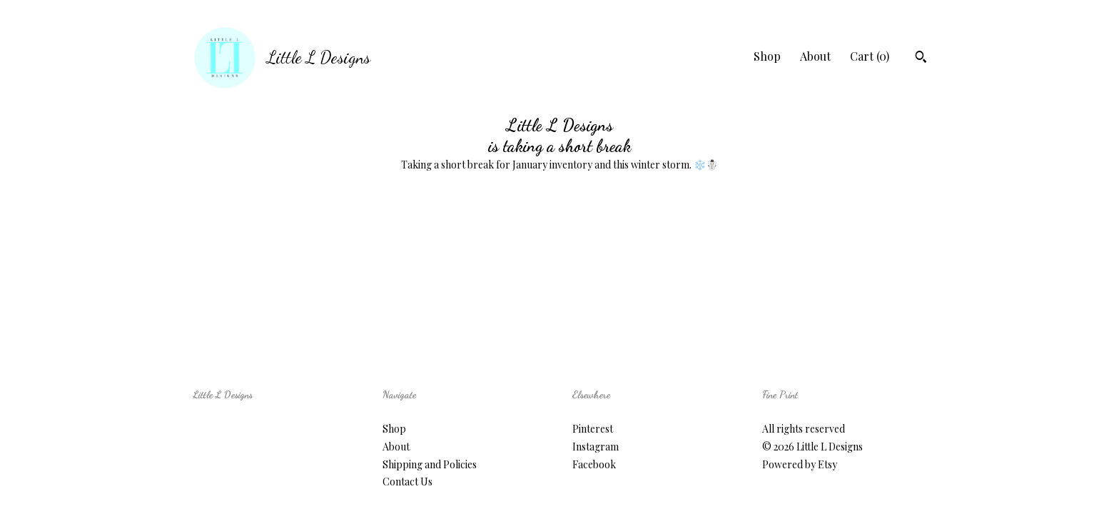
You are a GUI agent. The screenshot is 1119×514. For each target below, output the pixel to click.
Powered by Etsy (799, 464)
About (815, 56)
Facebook (594, 464)
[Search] (921, 58)
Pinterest (592, 428)
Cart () (869, 56)
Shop (767, 56)
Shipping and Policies (430, 464)
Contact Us (407, 481)
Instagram (595, 446)
